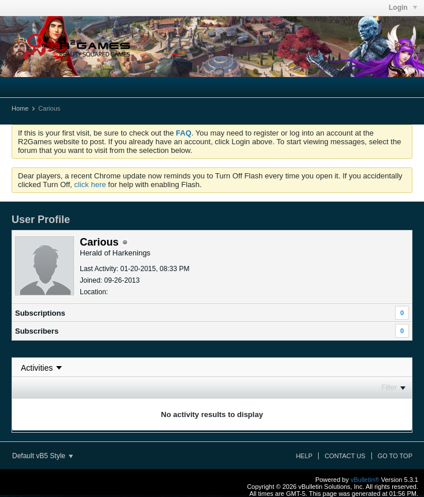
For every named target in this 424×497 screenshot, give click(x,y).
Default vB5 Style (42, 456)
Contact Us (345, 455)
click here (90, 184)
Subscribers (36, 331)
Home (20, 108)
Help (304, 455)
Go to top (395, 455)
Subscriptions (40, 313)
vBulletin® (365, 479)
